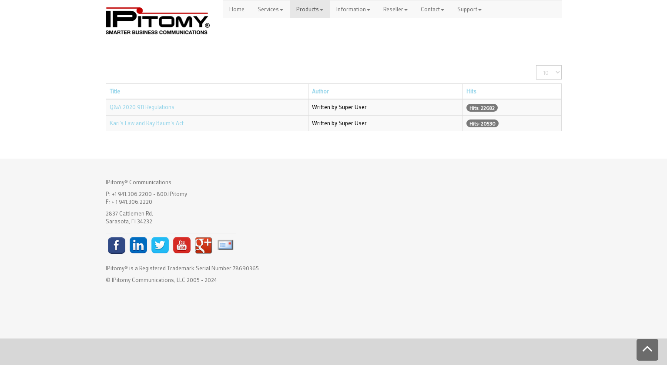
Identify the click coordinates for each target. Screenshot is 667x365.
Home (237, 9)
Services (270, 9)
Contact (432, 9)
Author (320, 91)
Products (309, 9)
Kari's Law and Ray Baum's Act (147, 122)
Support (469, 9)
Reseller (395, 9)
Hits (471, 91)
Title (115, 91)
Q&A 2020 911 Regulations (142, 106)
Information (353, 9)
